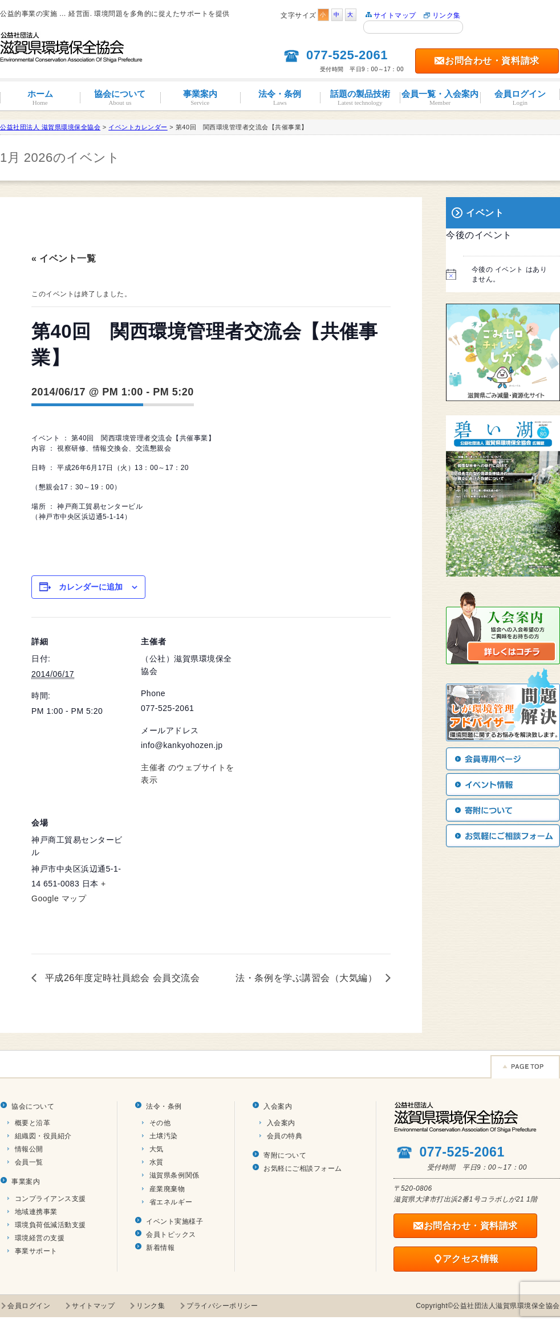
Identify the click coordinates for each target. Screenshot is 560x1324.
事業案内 (200, 98)
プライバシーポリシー (222, 1306)
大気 (156, 1149)
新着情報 (160, 1248)
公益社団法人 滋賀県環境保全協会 (50, 127)
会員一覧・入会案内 (440, 98)
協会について (120, 98)
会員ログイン (520, 98)
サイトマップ (395, 15)
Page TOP (525, 1066)
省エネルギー (170, 1202)
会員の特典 (285, 1136)
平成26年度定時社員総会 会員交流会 (121, 978)
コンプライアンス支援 (50, 1199)
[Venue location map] (201, 876)
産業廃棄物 (167, 1189)
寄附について (284, 1155)
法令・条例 (280, 98)
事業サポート (36, 1251)
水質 (156, 1162)
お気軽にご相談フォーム (302, 1168)
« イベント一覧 (63, 258)
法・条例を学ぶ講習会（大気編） (308, 978)
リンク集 (446, 15)
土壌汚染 (163, 1136)
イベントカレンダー (138, 127)
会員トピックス (171, 1235)
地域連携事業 (36, 1212)
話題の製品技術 (360, 98)
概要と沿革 (33, 1123)
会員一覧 (29, 1162)
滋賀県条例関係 (174, 1175)
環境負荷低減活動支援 (50, 1225)
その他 (160, 1123)
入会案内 (277, 1106)
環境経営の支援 (40, 1238)
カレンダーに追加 (91, 586)
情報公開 (29, 1149)
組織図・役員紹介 (43, 1136)
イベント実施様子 (174, 1221)
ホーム (40, 98)
